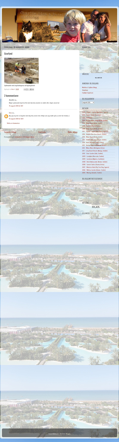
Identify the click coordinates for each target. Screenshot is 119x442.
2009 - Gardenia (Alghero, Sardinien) (93, 159)
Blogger (68, 434)
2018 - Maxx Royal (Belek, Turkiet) (92, 129)
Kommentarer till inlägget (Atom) (24, 137)
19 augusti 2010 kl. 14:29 (16, 119)
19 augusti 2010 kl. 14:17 (16, 106)
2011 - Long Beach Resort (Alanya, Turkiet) (94, 151)
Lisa (10, 113)
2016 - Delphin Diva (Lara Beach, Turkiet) (94, 134)
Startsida (42, 132)
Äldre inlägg (72, 132)
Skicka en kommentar (13, 123)
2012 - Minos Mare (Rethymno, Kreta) (93, 148)
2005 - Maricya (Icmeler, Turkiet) (92, 173)
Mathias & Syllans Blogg (89, 87)
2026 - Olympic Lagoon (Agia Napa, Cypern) (95, 112)
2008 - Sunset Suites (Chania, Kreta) (93, 164)
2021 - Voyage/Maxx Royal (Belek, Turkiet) (94, 120)
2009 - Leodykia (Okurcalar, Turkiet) (93, 156)
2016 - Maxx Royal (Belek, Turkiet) (92, 137)
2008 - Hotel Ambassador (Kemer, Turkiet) (94, 162)
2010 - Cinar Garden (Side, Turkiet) (92, 153)
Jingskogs (85, 90)
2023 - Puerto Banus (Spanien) (91, 115)
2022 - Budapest (87, 118)
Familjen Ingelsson (87, 93)
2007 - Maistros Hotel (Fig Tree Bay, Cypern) (95, 167)
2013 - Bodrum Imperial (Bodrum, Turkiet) (94, 145)
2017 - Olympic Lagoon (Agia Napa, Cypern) (95, 131)
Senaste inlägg (10, 132)
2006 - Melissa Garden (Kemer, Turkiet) (94, 170)
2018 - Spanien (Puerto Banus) (91, 126)
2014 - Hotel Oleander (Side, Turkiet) (93, 142)
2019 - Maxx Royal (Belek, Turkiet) (92, 123)
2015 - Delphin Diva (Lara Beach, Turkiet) (94, 140)
